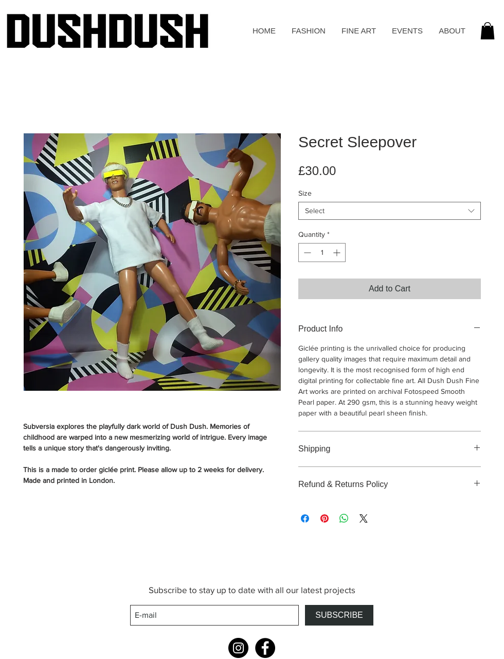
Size (305, 193)
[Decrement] (306, 253)
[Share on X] (363, 518)
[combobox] (389, 211)
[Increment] (337, 253)
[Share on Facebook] (305, 518)
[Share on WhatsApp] (344, 518)
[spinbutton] (322, 253)
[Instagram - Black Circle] (238, 648)
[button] (487, 30)
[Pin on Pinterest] (324, 518)
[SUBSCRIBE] (339, 615)
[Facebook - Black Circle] (265, 648)
